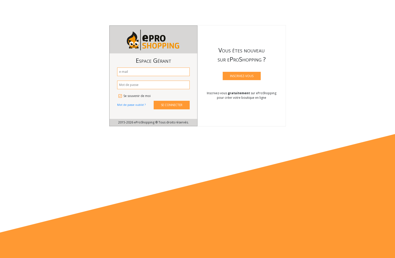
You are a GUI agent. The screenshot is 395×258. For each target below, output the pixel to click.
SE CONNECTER (171, 105)
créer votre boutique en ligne (245, 97)
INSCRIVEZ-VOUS (241, 76)
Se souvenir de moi (137, 96)
